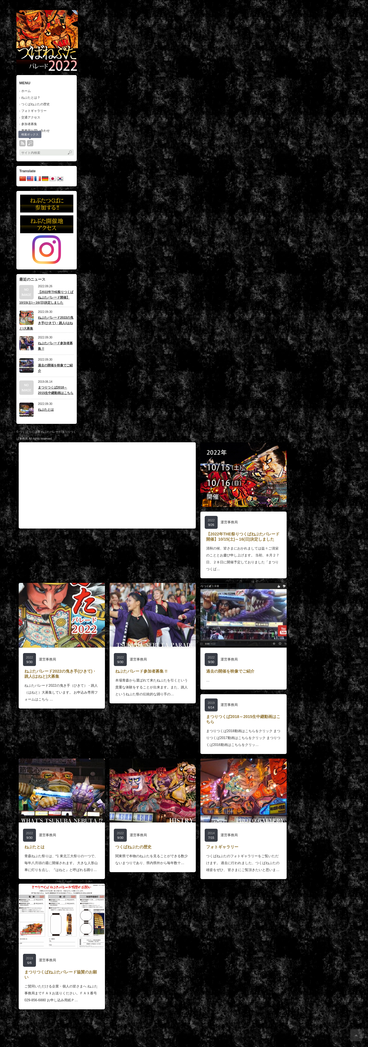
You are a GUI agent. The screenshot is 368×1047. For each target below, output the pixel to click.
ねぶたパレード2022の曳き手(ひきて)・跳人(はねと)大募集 (46, 323)
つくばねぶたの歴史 (35, 104)
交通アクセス (30, 117)
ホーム (26, 91)
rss (22, 143)
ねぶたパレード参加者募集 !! (55, 345)
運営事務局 (229, 522)
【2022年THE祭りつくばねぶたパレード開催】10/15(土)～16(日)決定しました (46, 297)
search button (30, 143)
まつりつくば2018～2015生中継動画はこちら (55, 390)
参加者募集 (29, 124)
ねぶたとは (46, 409)
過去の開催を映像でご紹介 (55, 367)
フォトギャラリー (34, 110)
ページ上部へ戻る (356, 1035)
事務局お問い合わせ (35, 130)
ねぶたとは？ (30, 97)
